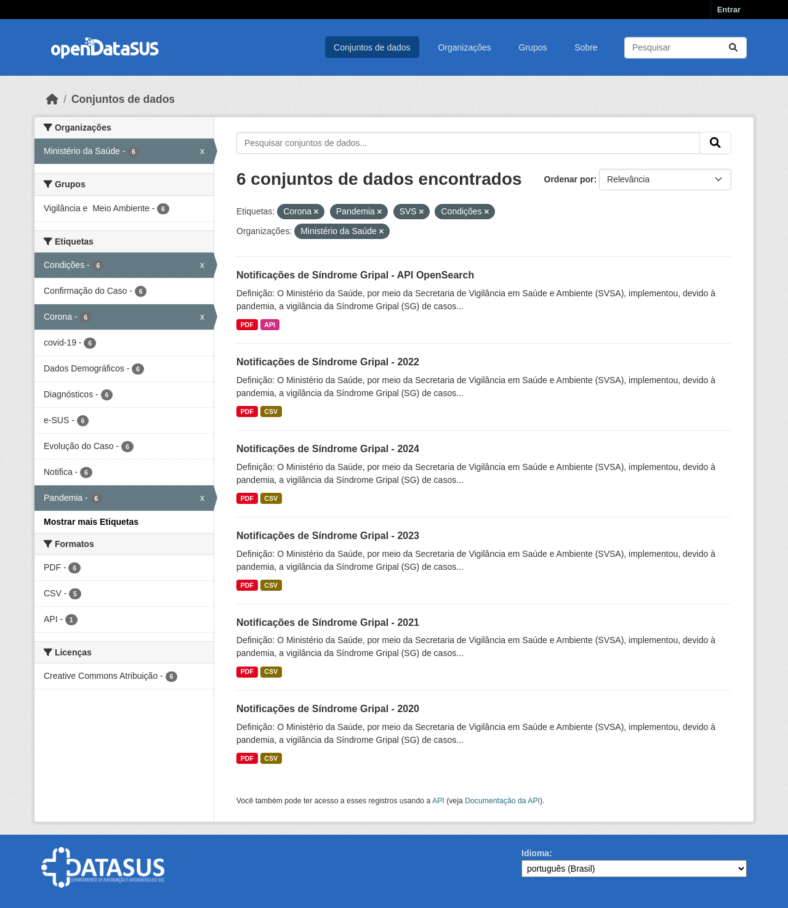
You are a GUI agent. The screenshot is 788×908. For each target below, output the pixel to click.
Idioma (535, 853)
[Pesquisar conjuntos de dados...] (685, 48)
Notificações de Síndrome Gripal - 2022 (327, 362)
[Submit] (733, 48)
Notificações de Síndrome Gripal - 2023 (327, 535)
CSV (271, 411)
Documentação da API (502, 801)
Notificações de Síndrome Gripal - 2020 (327, 708)
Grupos (533, 47)
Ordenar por (569, 179)
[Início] (52, 99)
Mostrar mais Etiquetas (91, 522)
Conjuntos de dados (372, 47)
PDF (247, 324)
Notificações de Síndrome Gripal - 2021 (327, 622)
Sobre (585, 47)
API (269, 324)
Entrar (729, 9)
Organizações (464, 47)
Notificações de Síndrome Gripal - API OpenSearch (355, 275)
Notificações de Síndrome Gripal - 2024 (327, 449)
